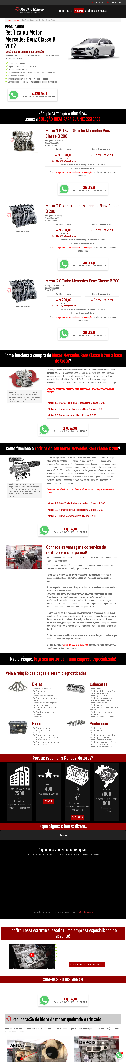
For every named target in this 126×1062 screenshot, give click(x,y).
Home (61, 10)
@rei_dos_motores (86, 900)
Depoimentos (91, 10)
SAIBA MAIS (77, 817)
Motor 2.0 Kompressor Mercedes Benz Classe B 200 (75, 409)
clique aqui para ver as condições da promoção (72, 172)
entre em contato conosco (75, 644)
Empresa (69, 10)
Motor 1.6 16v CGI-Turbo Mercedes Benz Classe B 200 (76, 403)
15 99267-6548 (115, 2)
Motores (79, 10)
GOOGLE (48, 801)
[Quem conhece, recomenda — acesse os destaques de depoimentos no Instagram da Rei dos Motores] (63, 871)
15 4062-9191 (99, 2)
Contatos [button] (103, 10)
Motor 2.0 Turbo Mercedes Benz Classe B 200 (72, 415)
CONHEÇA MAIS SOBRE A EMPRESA (87, 952)
